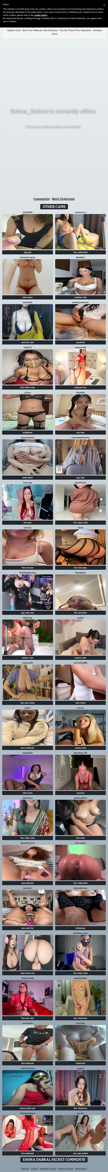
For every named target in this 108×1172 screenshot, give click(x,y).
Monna (80, 708)
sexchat (80, 793)
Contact (34, 1168)
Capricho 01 (80, 482)
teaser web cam (27, 1108)
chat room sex (28, 973)
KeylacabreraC (80, 888)
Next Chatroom (63, 199)
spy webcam (27, 883)
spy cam (80, 477)
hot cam (28, 522)
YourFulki (80, 1023)
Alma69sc (80, 257)
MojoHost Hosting (48, 1168)
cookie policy (40, 15)
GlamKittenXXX (27, 843)
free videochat (80, 252)
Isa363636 (27, 212)
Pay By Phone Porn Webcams (75, 30)
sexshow (80, 342)
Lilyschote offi (80, 753)
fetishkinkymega (27, 573)
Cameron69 (80, 347)
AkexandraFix (80, 978)
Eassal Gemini (27, 437)
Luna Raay (27, 482)
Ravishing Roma (80, 933)
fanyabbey (80, 573)
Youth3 (80, 1068)
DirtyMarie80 (27, 978)
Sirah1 (28, 708)
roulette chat (80, 297)
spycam (27, 252)
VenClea (27, 527)
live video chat (80, 522)
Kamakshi (27, 302)
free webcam (27, 1063)
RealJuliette (27, 753)
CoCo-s (27, 392)
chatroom (80, 1063)
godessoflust (80, 798)
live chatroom (80, 1018)
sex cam (80, 432)
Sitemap (25, 1168)
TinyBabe (80, 392)
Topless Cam (14, 30)
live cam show (28, 703)
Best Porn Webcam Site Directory (40, 30)
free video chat (27, 387)
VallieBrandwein (27, 1113)
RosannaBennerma (80, 437)
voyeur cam (27, 658)
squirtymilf (27, 663)
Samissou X (80, 212)
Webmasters (81, 1168)
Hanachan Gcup (27, 257)
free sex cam (27, 1018)
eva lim (80, 1113)
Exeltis (80, 618)
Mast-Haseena (27, 1068)
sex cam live (27, 928)
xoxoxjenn (27, 1023)
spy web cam (27, 613)
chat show (27, 297)
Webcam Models (65, 1168)
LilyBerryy (27, 618)
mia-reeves (80, 843)
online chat (80, 748)
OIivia (80, 527)
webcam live (80, 387)
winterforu (27, 798)
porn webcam (27, 748)
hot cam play (80, 568)
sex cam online (80, 1153)
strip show (27, 477)
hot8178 (28, 347)
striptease (27, 432)
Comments (41, 199)
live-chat (80, 838)
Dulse (27, 933)
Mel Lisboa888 (80, 663)
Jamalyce (27, 888)
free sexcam (28, 568)
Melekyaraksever (80, 302)
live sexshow (80, 613)
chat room (27, 793)
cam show (80, 703)
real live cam (27, 342)
